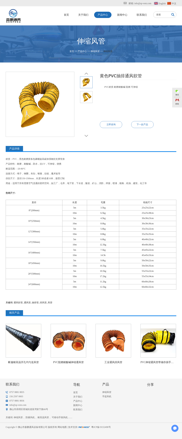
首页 (66, 14)
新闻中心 (122, 14)
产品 (105, 384)
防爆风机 (30, 417)
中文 (174, 3)
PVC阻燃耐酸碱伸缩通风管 (68, 362)
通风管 (27, 302)
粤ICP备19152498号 (101, 427)
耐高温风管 (43, 417)
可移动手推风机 (60, 417)
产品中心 (103, 14)
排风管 (43, 302)
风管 (50, 302)
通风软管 (18, 302)
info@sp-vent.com (142, 3)
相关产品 (14, 312)
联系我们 (142, 14)
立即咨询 (111, 124)
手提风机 (106, 396)
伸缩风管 (95, 51)
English (162, 3)
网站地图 (62, 427)
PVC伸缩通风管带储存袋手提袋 (158, 362)
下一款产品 (142, 124)
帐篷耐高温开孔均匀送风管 (23, 362)
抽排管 (35, 302)
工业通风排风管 (113, 362)
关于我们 (83, 14)
